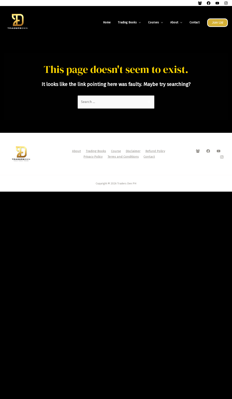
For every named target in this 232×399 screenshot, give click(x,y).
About (176, 22)
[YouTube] (217, 3)
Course (116, 151)
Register (187, 3)
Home (113, 22)
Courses (157, 22)
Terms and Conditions (123, 156)
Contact (195, 22)
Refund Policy (155, 151)
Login (176, 3)
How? (167, 3)
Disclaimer (133, 151)
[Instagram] (226, 3)
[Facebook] (200, 3)
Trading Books (132, 22)
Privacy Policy (93, 156)
